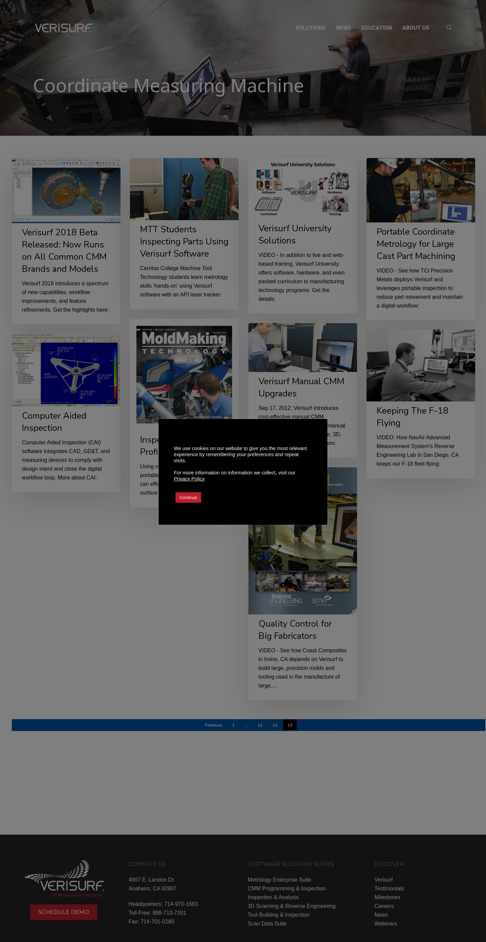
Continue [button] (188, 497)
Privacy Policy (189, 478)
